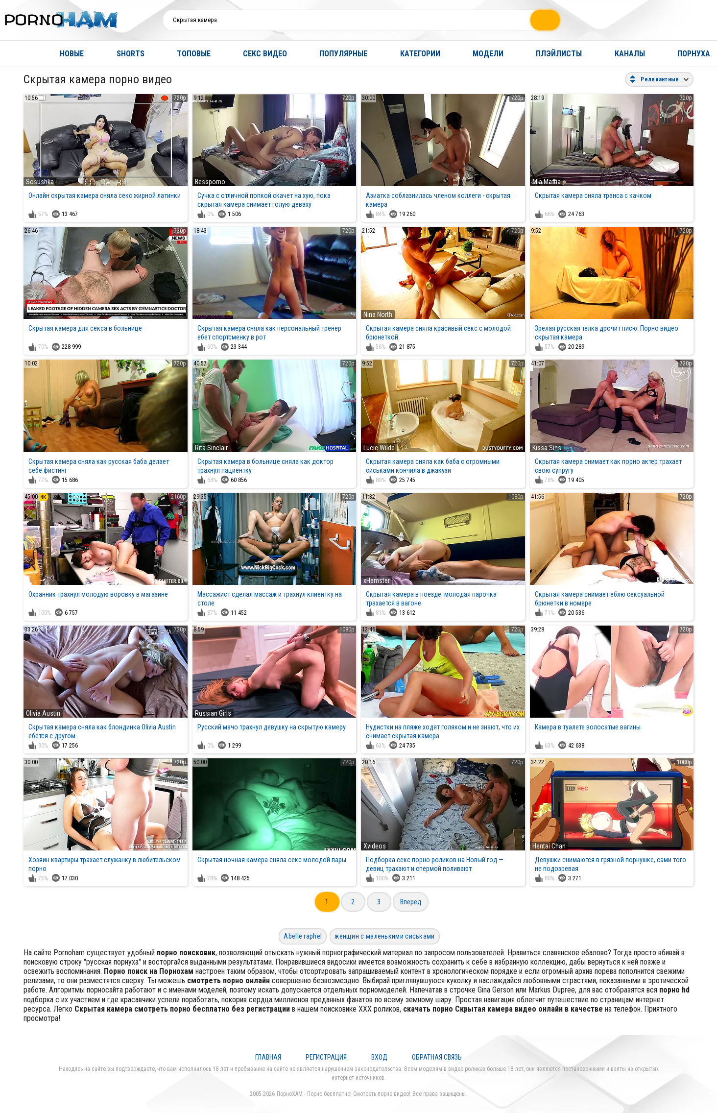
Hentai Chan (549, 846)
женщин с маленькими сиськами (384, 936)
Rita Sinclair (211, 448)
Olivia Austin (43, 713)
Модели (488, 53)
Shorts (130, 53)
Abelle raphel (303, 936)
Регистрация (326, 1057)
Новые (72, 53)
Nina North (377, 314)
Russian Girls (213, 713)
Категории (420, 53)
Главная (17, 54)
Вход (379, 1057)
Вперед (410, 902)
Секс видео (265, 53)
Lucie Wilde (379, 448)
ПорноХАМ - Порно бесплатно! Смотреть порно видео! (343, 1093)
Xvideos (374, 846)
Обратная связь (437, 1057)
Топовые (194, 53)
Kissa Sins (546, 448)
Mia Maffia (546, 182)
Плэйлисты (559, 53)
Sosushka (40, 182)
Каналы (630, 53)
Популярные (343, 53)
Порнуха (693, 53)
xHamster (376, 580)
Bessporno (210, 182)
